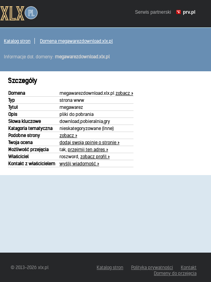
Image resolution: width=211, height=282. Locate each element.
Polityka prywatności (152, 267)
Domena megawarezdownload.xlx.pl (76, 41)
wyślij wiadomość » (79, 163)
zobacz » (124, 93)
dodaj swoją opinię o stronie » (89, 142)
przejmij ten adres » (88, 149)
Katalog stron (17, 41)
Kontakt (189, 267)
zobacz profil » (95, 156)
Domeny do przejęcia (175, 273)
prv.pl (189, 12)
